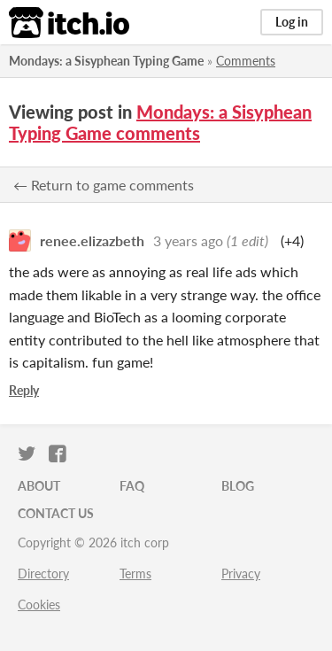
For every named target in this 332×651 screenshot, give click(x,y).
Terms (135, 573)
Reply (24, 390)
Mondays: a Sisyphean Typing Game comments (160, 122)
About (39, 485)
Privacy (240, 573)
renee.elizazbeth (92, 240)
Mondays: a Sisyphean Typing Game (106, 60)
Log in (291, 21)
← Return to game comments (103, 184)
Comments (245, 60)
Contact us (56, 513)
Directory (43, 573)
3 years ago (188, 240)
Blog (237, 485)
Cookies (39, 604)
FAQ (132, 485)
